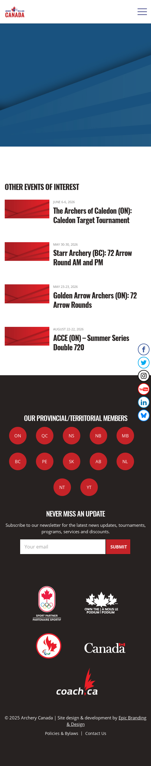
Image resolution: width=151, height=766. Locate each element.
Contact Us (95, 733)
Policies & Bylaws (61, 733)
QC (44, 436)
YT (89, 487)
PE (44, 461)
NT (62, 487)
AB (98, 461)
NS (71, 436)
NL (125, 461)
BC (17, 461)
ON (17, 436)
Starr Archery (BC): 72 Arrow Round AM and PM (92, 257)
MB (125, 436)
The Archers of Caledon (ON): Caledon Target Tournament (92, 215)
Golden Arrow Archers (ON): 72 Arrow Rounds (95, 300)
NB (98, 436)
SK (71, 461)
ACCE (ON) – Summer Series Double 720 (91, 342)
